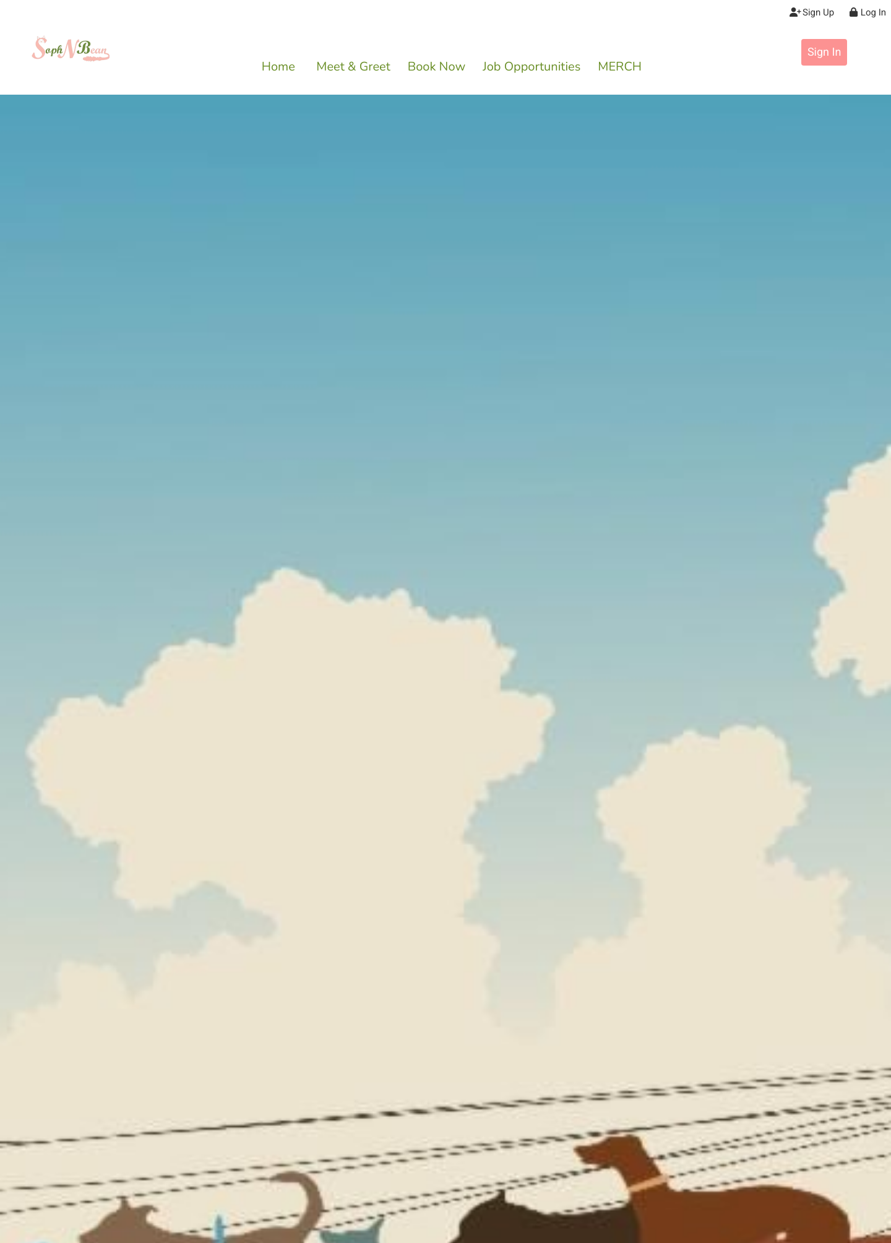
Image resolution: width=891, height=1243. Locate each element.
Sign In (824, 52)
